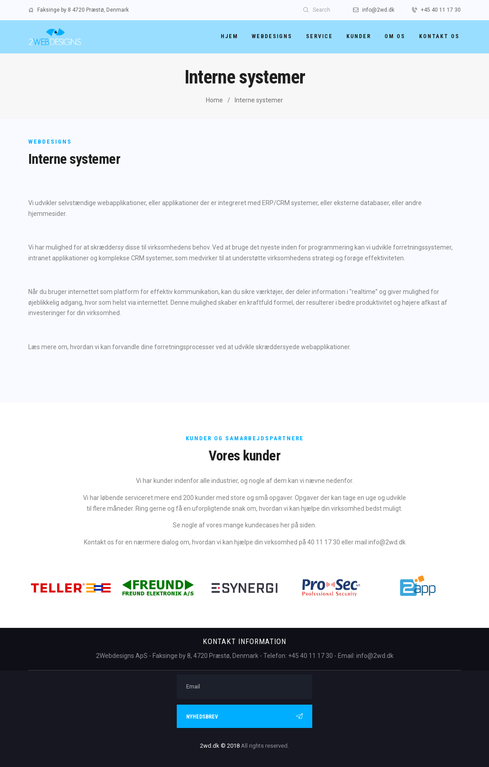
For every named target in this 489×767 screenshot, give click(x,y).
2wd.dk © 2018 (220, 745)
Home (214, 100)
